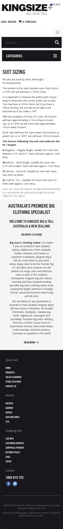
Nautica (9, 403)
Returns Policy (13, 452)
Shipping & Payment (15, 448)
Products (10, 372)
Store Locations (13, 381)
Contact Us (11, 386)
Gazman (9, 408)
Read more (31, 342)
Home (8, 368)
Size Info (10, 438)
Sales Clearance (14, 377)
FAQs (8, 457)
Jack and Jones (12, 417)
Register (12, 22)
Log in (3, 22)
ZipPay (9, 461)
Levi (7, 421)
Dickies (9, 412)
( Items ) (30, 22)
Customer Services (15, 443)
